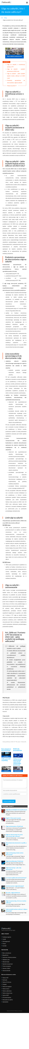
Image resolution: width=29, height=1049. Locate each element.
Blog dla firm (5, 955)
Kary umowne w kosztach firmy (6, 749)
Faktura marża (6, 988)
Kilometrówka (6, 961)
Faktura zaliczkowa (7, 991)
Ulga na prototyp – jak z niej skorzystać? (13, 868)
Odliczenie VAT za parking (6, 759)
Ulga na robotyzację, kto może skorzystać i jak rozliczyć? (14, 835)
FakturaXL (6, 928)
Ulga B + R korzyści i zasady (13, 818)
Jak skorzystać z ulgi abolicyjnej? (15, 886)
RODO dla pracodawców (17, 749)
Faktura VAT (5, 977)
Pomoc (4, 943)
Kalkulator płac (6, 959)
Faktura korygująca (7, 986)
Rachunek (5, 980)
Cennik (4, 939)
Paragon (5, 984)
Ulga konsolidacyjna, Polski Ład (14, 861)
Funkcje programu (7, 937)
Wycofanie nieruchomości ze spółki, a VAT (16, 843)
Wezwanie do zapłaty (8, 999)
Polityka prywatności (18, 1010)
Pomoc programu (7, 966)
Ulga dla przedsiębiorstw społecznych (16, 809)
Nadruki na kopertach (8, 964)
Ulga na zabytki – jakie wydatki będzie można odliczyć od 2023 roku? (16, 76)
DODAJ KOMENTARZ (9, 801)
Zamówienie (5, 1002)
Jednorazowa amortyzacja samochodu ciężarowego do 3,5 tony (17, 762)
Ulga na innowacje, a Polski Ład (14, 826)
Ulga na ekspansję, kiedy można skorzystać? (14, 853)
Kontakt (4, 945)
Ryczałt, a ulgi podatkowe (13, 892)
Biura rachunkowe (7, 953)
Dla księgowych (6, 941)
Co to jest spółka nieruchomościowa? (16, 877)
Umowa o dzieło (6, 968)
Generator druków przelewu (9, 957)
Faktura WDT (6, 995)
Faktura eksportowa (7, 993)
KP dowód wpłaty (7, 997)
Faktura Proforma (7, 982)
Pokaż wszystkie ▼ (12, 85)
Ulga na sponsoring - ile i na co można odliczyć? (16, 901)
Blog (5, 17)
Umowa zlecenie (6, 970)
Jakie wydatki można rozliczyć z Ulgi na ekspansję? (16, 910)
